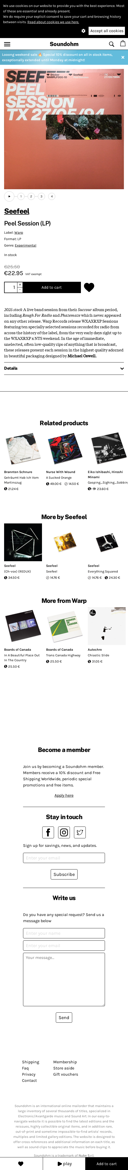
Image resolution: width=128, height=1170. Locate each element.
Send (64, 1017)
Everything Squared (103, 571)
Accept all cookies (106, 30)
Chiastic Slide (98, 655)
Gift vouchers (65, 1074)
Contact (29, 1080)
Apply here (64, 795)
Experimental (25, 245)
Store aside (63, 1068)
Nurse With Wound (60, 472)
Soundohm (64, 44)
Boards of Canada (17, 649)
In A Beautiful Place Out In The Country (22, 657)
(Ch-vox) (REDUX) (17, 571)
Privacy (28, 1074)
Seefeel (16, 211)
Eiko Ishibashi (99, 472)
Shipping (30, 1061)
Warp (18, 232)
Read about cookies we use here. (53, 22)
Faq (25, 1068)
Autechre (95, 649)
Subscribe (64, 874)
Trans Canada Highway (63, 655)
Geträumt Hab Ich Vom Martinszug (21, 480)
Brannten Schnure (18, 472)
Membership (65, 1061)
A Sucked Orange (59, 477)
